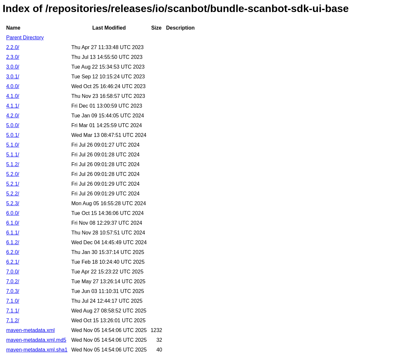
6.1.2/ (12, 242)
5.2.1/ (12, 184)
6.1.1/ (12, 232)
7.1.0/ (12, 301)
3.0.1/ (12, 76)
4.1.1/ (12, 106)
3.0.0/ (12, 67)
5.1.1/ (12, 154)
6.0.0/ (12, 213)
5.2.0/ (12, 174)
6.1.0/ (12, 223)
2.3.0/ (12, 57)
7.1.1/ (12, 310)
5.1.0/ (12, 145)
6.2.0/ (12, 252)
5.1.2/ (12, 164)
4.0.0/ (12, 86)
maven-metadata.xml (30, 330)
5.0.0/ (12, 125)
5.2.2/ (12, 193)
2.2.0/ (12, 47)
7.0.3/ (12, 291)
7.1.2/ (12, 320)
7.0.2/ (12, 281)
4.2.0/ (12, 115)
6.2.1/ (12, 262)
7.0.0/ (12, 271)
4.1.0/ (12, 96)
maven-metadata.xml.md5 (36, 340)
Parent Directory (25, 37)
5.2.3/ (12, 203)
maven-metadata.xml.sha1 (37, 349)
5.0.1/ (12, 135)
